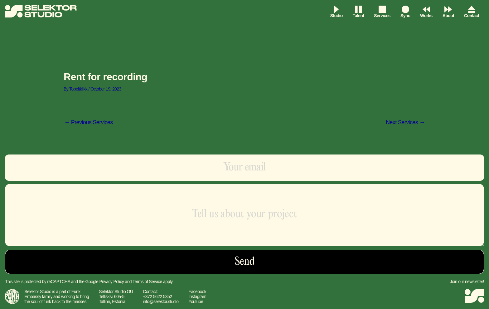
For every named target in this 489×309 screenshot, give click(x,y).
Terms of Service (147, 281)
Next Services (405, 122)
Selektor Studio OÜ (116, 291)
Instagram (197, 296)
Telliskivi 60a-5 (111, 296)
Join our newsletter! (467, 281)
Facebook (197, 291)
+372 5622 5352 (157, 296)
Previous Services (88, 122)
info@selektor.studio (160, 301)
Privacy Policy (111, 281)
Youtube (195, 301)
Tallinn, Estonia (112, 301)
